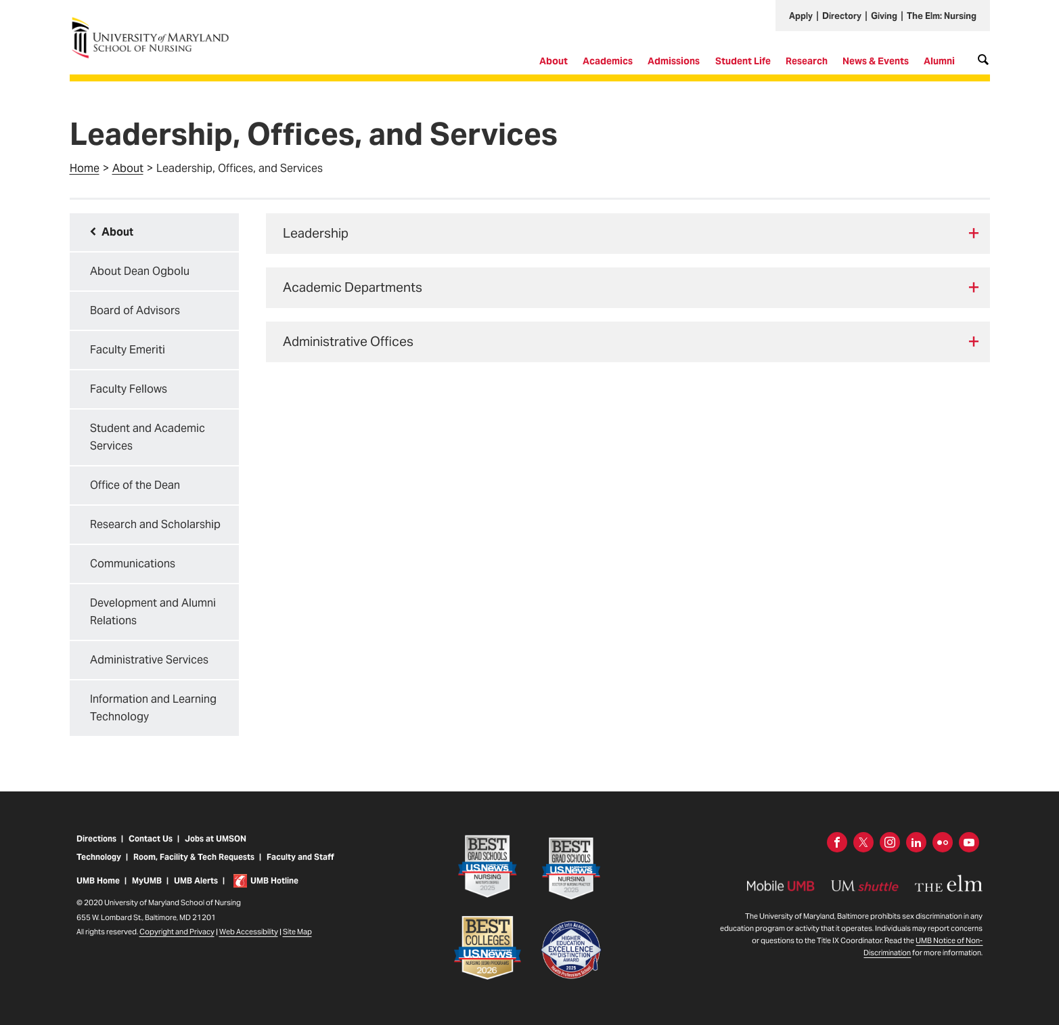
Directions (96, 849)
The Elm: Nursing (941, 16)
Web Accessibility (248, 941)
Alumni (939, 61)
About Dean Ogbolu (139, 271)
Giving (884, 16)
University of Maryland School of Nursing (154, 22)
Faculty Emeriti (127, 350)
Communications (132, 564)
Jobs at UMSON (215, 849)
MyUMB (147, 890)
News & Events (875, 61)
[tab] (628, 233)
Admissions (674, 61)
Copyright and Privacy (177, 941)
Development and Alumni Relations (153, 612)
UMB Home (98, 890)
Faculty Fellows (128, 389)
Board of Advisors (135, 310)
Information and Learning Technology (153, 708)
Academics (608, 61)
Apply (801, 16)
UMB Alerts (196, 890)
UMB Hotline (274, 890)
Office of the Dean (135, 485)
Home (84, 168)
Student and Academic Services (147, 437)
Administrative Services (149, 660)
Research (807, 61)
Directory (841, 16)
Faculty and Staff (300, 867)
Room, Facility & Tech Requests (193, 867)
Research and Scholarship (155, 524)
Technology (98, 867)
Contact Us (151, 849)
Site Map (297, 941)
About (553, 61)
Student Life (743, 61)
